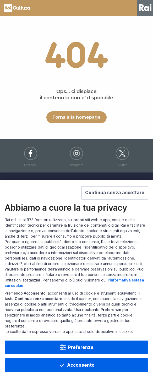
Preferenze (81, 355)
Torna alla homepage (76, 117)
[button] (114, 201)
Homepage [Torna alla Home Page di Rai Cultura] (17, 8)
